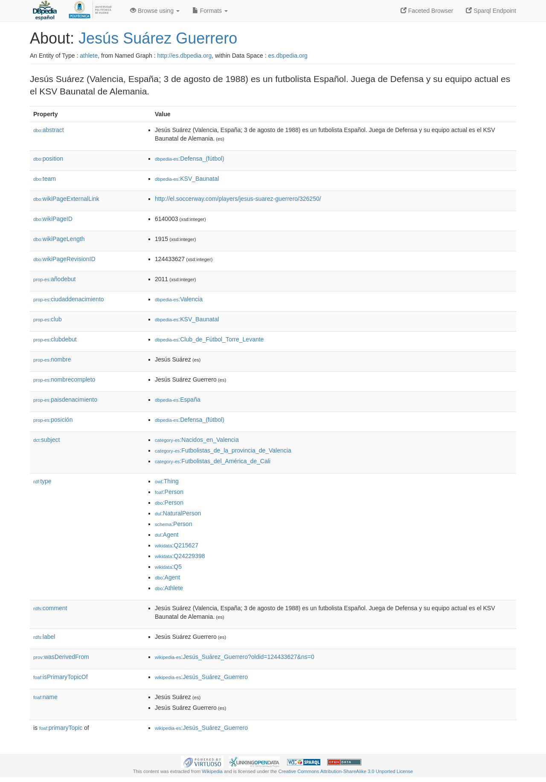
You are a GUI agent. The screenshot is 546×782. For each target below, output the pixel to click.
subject (46, 439)
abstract (48, 129)
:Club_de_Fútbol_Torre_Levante (209, 339)
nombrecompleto (64, 379)
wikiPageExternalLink (66, 198)
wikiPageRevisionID (64, 259)
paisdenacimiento (65, 399)
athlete (89, 55)
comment (50, 608)
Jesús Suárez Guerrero (157, 38)
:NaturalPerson (178, 513)
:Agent (166, 534)
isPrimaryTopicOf (60, 676)
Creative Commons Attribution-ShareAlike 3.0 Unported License (345, 771)
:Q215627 (176, 545)
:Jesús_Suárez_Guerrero (201, 676)
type (42, 481)
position (48, 158)
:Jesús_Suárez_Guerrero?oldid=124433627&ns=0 (234, 656)
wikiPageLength (59, 238)
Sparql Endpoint (491, 10)
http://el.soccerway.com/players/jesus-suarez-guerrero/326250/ (238, 198)
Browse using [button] (155, 10)
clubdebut (55, 339)
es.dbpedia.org (288, 55)
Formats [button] (210, 10)
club (47, 319)
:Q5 (168, 566)
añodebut (54, 279)
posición (53, 419)
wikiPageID (53, 218)
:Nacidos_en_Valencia (197, 439)
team (44, 178)
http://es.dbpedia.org (184, 55)
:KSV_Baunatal (187, 178)
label (44, 636)
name (45, 697)
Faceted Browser (427, 10)
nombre (52, 359)
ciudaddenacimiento (68, 299)
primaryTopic (60, 727)
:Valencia (179, 299)
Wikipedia (212, 771)
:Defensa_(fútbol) (189, 158)
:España (177, 399)
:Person (169, 491)
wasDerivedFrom (61, 656)
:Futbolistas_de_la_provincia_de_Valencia (223, 450)
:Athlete (169, 588)
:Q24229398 (180, 556)
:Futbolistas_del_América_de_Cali (212, 461)
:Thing (167, 481)
